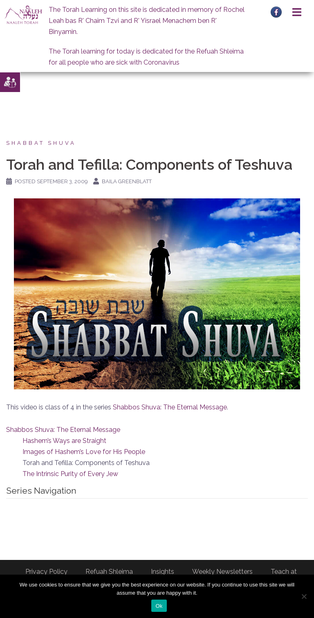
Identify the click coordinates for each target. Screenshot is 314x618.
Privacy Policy (46, 571)
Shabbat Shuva (41, 143)
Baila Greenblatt (127, 181)
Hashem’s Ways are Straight (64, 441)
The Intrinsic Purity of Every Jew (70, 474)
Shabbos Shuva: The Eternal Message (170, 407)
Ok (158, 606)
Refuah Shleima (109, 571)
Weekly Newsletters (222, 571)
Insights (162, 571)
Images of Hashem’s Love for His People (83, 452)
